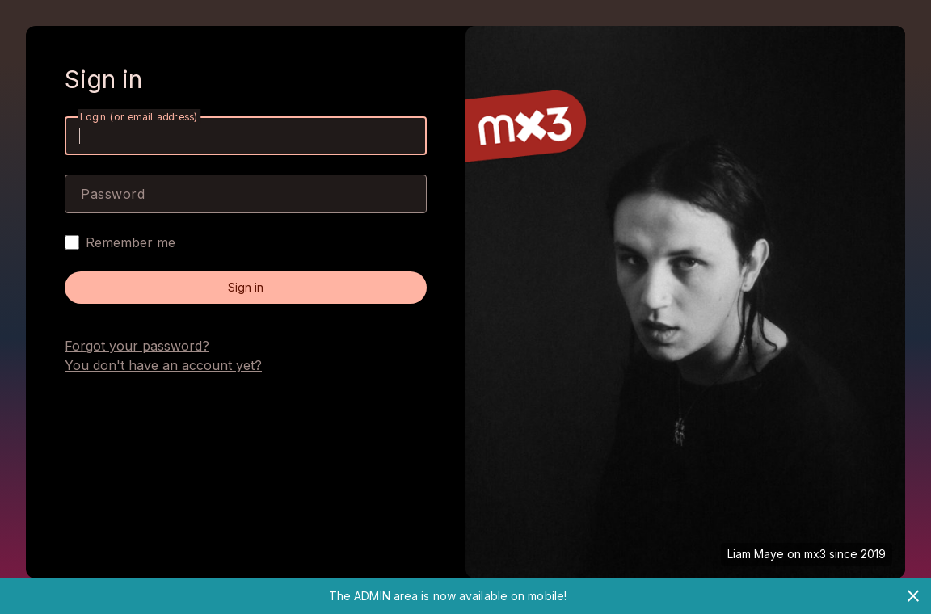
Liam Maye (755, 554)
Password (113, 194)
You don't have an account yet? (163, 365)
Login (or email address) (139, 117)
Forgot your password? (137, 346)
